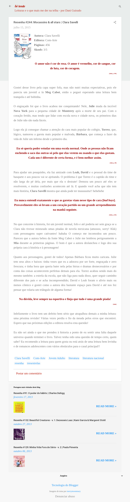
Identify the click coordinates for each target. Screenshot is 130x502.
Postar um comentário (29, 373)
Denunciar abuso (65, 496)
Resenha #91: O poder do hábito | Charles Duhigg (39, 393)
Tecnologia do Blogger (65, 485)
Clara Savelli (22, 358)
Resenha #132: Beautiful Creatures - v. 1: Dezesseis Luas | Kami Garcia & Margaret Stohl (60, 420)
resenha (19, 363)
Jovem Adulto (57, 358)
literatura (74, 358)
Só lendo (20, 6)
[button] (114, 23)
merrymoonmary (74, 491)
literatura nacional (93, 358)
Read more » (106, 406)
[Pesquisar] (119, 7)
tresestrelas (33, 363)
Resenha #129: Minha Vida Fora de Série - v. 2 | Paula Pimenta (46, 447)
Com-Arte (39, 358)
